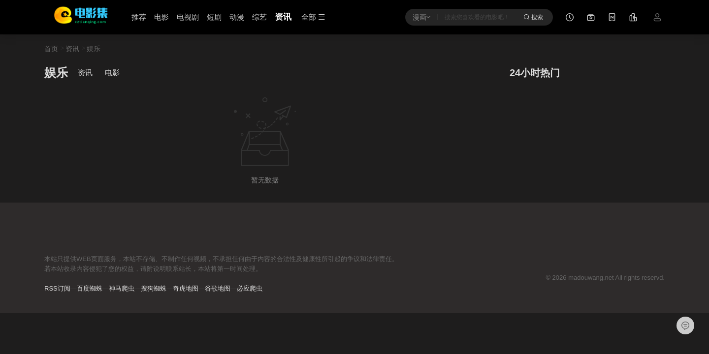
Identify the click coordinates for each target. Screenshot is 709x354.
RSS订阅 (57, 288)
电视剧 (188, 17)
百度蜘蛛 (89, 288)
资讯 (283, 17)
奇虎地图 (185, 288)
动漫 (236, 17)
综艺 (259, 17)
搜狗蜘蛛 (153, 288)
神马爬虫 (121, 288)
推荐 (138, 17)
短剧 (214, 17)
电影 (161, 17)
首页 (51, 49)
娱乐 (93, 49)
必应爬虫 (249, 288)
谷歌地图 (217, 288)
